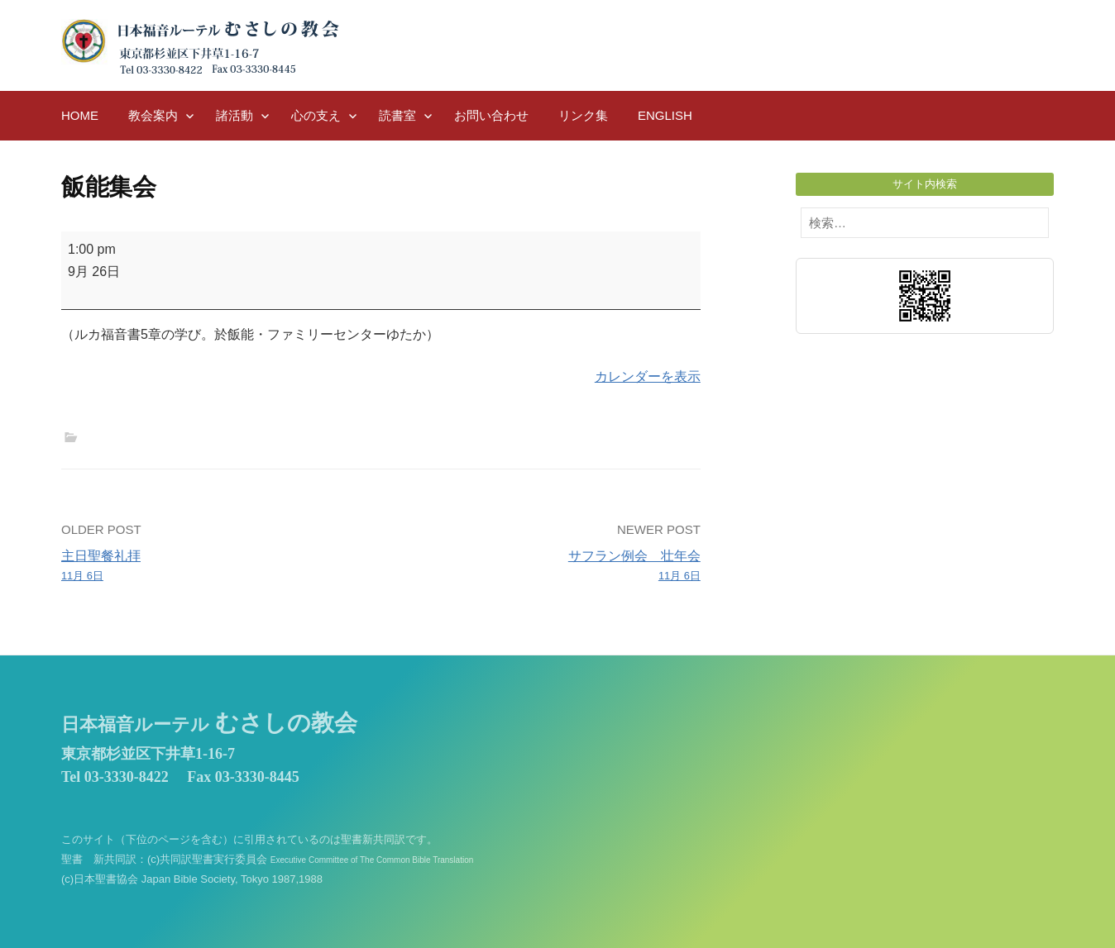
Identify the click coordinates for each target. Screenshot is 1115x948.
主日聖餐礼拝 (214, 567)
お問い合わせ (491, 115)
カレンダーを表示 (648, 376)
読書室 (397, 115)
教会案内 (153, 115)
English (665, 115)
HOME (79, 115)
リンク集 (583, 115)
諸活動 (234, 115)
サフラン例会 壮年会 (547, 567)
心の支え (316, 115)
